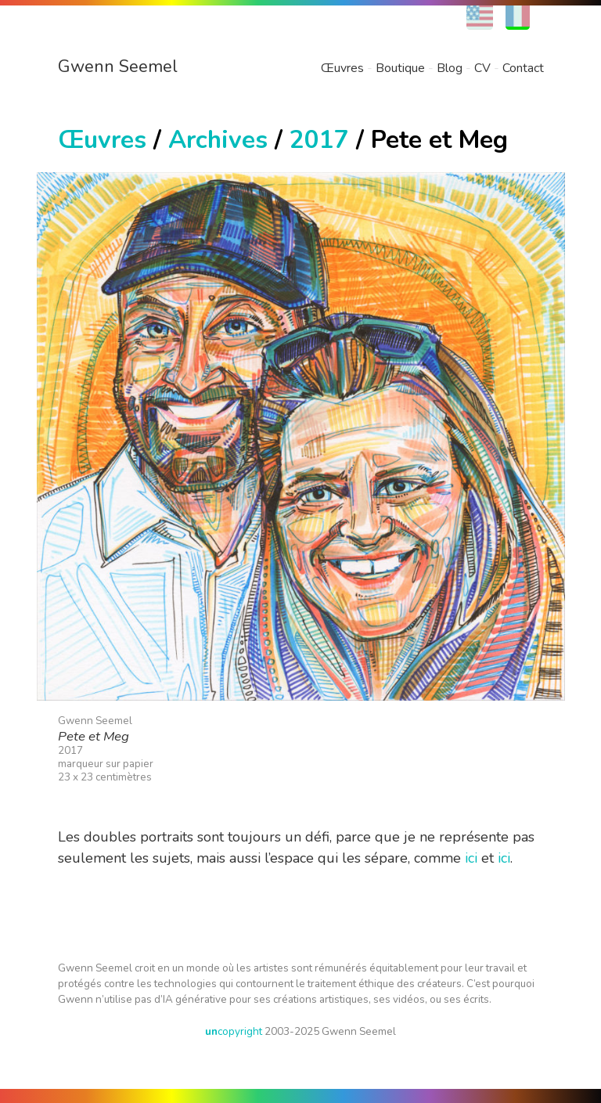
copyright (233, 1031)
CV (482, 68)
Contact (523, 68)
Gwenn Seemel (118, 66)
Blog (449, 68)
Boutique (400, 68)
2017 (319, 140)
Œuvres (342, 68)
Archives (218, 140)
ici (471, 858)
